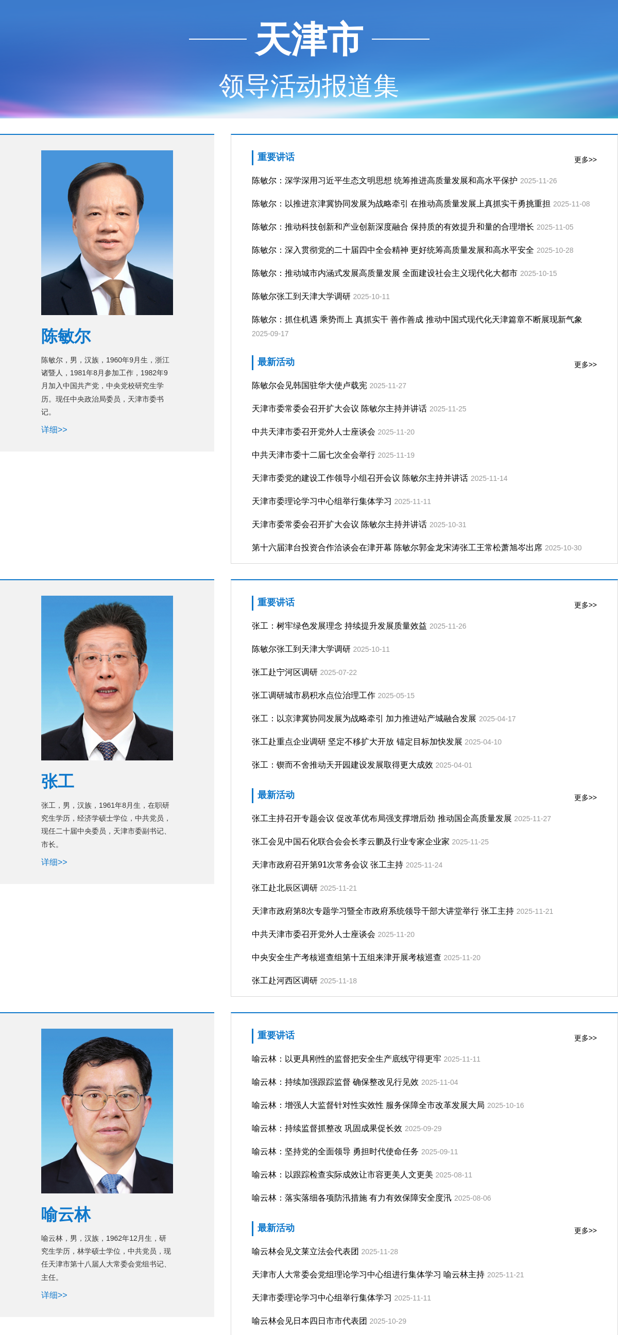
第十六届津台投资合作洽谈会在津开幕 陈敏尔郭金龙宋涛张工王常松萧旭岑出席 (397, 547)
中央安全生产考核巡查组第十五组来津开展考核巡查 (346, 957)
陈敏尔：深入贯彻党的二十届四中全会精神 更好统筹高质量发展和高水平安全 (393, 250)
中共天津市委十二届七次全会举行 (313, 454)
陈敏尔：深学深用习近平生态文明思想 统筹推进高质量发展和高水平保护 (385, 180)
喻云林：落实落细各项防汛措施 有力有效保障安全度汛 (352, 1197)
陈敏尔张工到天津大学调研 (301, 296)
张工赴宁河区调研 (285, 672)
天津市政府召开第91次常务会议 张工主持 (327, 864)
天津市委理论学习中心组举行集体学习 (322, 501)
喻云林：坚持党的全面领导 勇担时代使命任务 (335, 1151)
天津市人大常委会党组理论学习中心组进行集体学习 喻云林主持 (368, 1274)
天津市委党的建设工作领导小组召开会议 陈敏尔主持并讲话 (360, 478)
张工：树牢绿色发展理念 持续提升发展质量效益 (339, 625)
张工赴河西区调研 (285, 980)
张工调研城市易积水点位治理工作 (313, 695)
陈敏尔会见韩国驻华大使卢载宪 (309, 385)
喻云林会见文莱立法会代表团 (305, 1251)
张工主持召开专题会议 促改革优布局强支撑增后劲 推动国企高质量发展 (382, 818)
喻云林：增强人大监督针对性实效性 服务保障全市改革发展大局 (368, 1105)
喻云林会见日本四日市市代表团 (309, 1320)
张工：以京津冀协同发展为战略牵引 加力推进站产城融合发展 (364, 718)
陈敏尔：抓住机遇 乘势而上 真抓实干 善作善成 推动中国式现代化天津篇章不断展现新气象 (417, 319)
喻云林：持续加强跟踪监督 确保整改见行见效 (335, 1082)
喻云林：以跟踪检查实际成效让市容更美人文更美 (342, 1174)
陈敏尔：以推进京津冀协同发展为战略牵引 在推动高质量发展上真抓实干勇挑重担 (401, 203)
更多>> (585, 159)
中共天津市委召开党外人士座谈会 (313, 431)
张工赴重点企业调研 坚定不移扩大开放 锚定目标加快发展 (357, 741)
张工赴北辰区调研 (285, 887)
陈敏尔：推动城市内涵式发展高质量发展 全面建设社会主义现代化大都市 (385, 273)
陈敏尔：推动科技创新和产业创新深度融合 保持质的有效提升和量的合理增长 (393, 226)
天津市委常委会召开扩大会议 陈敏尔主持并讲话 (339, 408)
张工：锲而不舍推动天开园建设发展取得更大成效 (342, 764)
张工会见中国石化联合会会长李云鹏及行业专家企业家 (351, 841)
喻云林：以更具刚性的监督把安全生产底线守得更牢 (346, 1058)
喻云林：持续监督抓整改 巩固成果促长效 (327, 1128)
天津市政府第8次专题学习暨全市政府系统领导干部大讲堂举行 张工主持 (383, 911)
